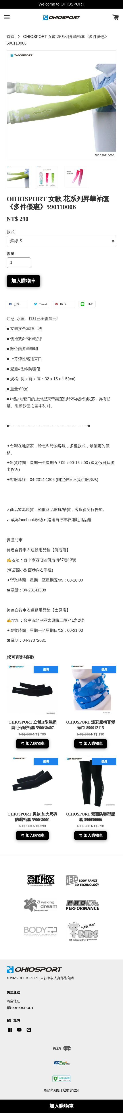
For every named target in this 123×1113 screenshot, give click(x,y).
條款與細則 (52, 1090)
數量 (11, 253)
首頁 (11, 36)
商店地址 (13, 1001)
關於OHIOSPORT (20, 1008)
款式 (11, 232)
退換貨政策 (71, 1090)
